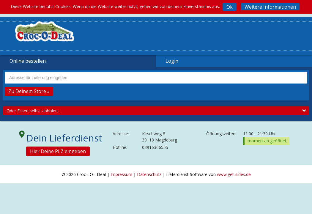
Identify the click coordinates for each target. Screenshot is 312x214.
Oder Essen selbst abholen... (156, 111)
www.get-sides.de (234, 174)
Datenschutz (149, 174)
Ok (229, 7)
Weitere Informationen (270, 7)
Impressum (121, 174)
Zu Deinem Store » (29, 91)
